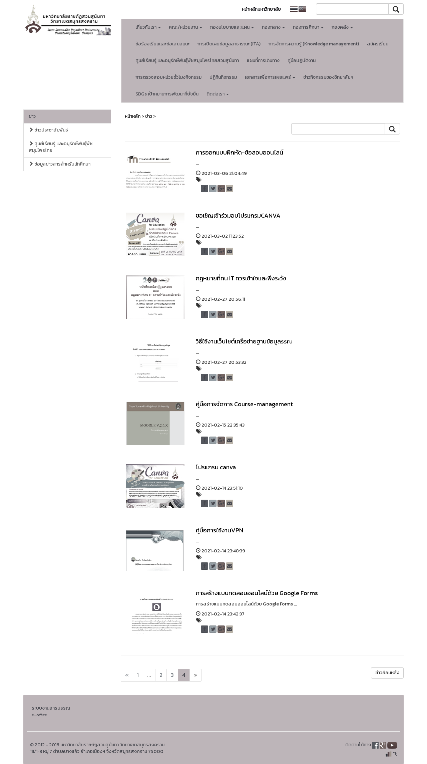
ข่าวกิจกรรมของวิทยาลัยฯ (328, 77)
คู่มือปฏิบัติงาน (302, 60)
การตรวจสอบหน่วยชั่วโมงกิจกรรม (168, 77)
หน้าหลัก (132, 116)
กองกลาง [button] (273, 27)
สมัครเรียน (377, 43)
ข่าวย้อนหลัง (387, 672)
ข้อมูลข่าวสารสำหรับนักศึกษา (59, 164)
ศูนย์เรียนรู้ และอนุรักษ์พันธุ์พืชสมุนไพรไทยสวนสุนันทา (187, 60)
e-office (39, 715)
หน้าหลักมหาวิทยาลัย (261, 9)
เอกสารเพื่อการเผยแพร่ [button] (270, 77)
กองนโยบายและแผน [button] (232, 27)
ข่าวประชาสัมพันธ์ (48, 130)
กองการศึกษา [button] (308, 27)
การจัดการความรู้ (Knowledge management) (314, 43)
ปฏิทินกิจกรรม (223, 77)
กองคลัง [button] (342, 27)
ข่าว (32, 116)
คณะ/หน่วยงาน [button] (185, 27)
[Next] (127, 675)
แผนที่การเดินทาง (263, 60)
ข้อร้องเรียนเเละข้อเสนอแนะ (162, 43)
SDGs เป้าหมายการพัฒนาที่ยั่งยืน (166, 93)
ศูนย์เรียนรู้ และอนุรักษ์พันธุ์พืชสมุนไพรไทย (60, 147)
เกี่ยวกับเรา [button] (148, 27)
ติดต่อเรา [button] (217, 93)
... (149, 675)
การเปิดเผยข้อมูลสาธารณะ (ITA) (229, 43)
